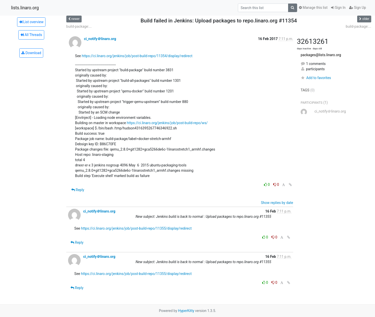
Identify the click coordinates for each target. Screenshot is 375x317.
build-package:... (79, 26)
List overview (31, 22)
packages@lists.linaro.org (321, 55)
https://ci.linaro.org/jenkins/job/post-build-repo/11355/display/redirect (136, 228)
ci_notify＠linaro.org (100, 39)
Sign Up (357, 8)
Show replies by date (277, 203)
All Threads (31, 35)
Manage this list (313, 8)
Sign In (338, 8)
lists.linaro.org (25, 7)
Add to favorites (316, 78)
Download (31, 53)
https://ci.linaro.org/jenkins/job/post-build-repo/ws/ (167, 123)
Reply (77, 190)
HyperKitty (186, 311)
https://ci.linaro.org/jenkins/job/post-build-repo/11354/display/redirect (137, 56)
